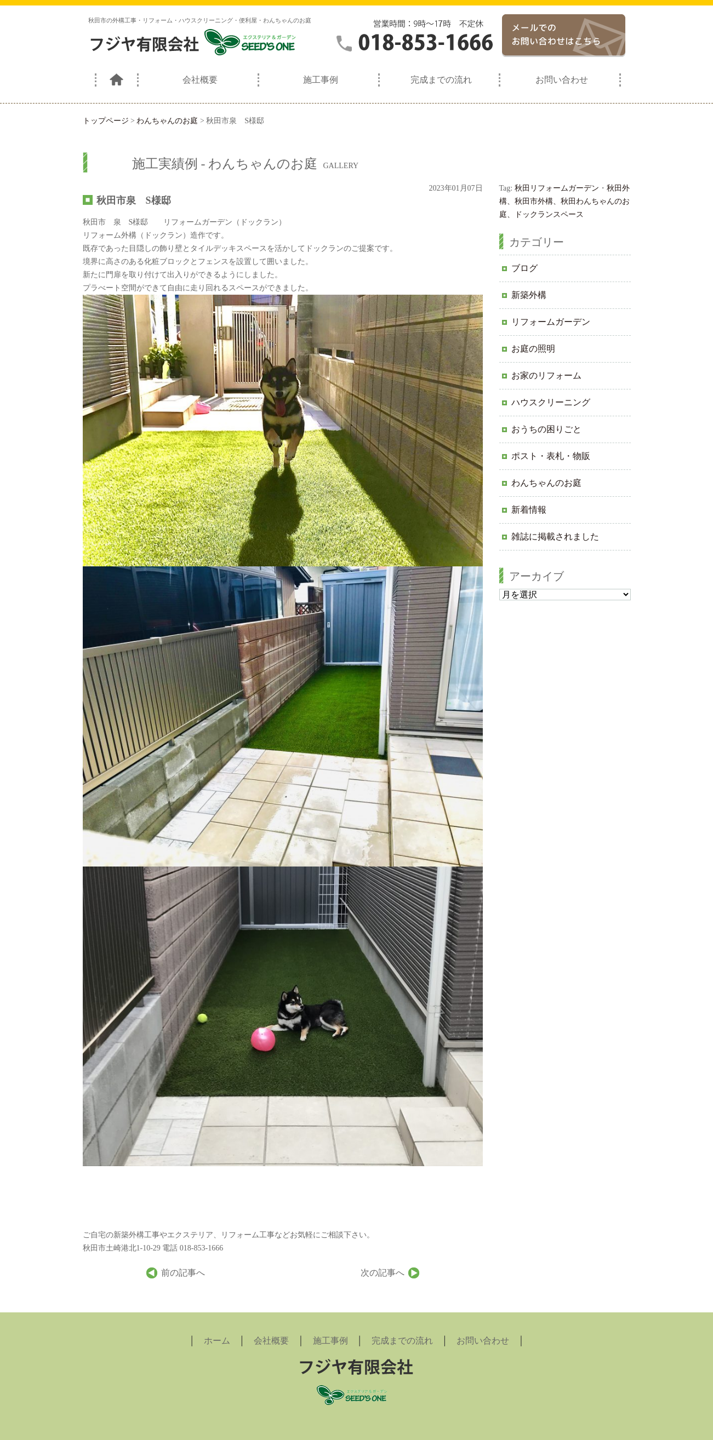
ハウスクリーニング (550, 402)
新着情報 (528, 509)
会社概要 (200, 79)
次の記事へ (382, 1272)
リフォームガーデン (550, 321)
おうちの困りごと (546, 429)
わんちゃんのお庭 (546, 482)
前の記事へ (183, 1272)
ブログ (524, 268)
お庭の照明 (533, 348)
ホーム (217, 1340)
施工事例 (320, 79)
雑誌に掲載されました (555, 536)
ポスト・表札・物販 (550, 456)
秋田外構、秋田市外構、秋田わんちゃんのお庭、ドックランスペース (564, 201)
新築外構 (528, 295)
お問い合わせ (561, 79)
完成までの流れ (441, 79)
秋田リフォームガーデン (557, 188)
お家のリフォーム (546, 375)
